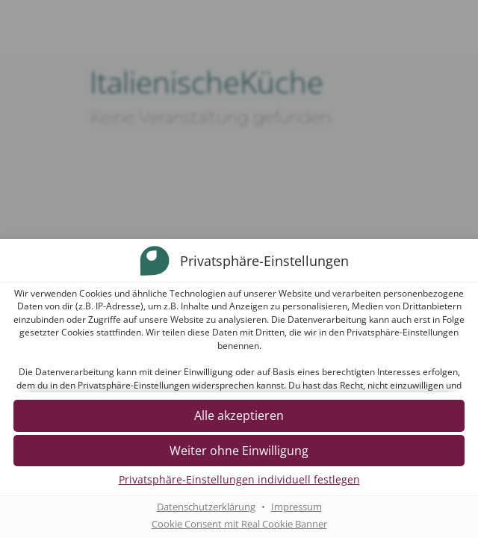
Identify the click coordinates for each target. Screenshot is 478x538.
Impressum (296, 507)
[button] (239, 417)
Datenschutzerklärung (206, 507)
